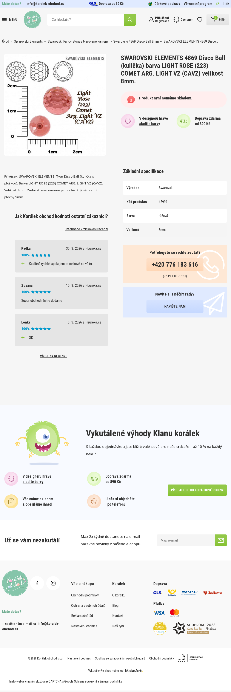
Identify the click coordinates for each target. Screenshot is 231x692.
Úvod (5, 41)
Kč (217, 4)
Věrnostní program (198, 4)
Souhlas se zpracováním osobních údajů (120, 660)
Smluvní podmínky (111, 683)
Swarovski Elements (28, 41)
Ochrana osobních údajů (88, 607)
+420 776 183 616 (175, 264)
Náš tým (118, 627)
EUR (226, 4)
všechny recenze (54, 357)
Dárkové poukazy (164, 4)
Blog (115, 607)
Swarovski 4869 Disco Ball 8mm (136, 41)
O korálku (118, 597)
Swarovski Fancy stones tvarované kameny (78, 41)
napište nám (175, 306)
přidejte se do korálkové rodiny (196, 492)
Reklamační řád (82, 617)
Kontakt (117, 617)
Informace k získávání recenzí (86, 229)
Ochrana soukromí (85, 683)
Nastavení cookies (84, 627)
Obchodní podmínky (85, 597)
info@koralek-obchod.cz (45, 4)
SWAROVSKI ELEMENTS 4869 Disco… (191, 41)
